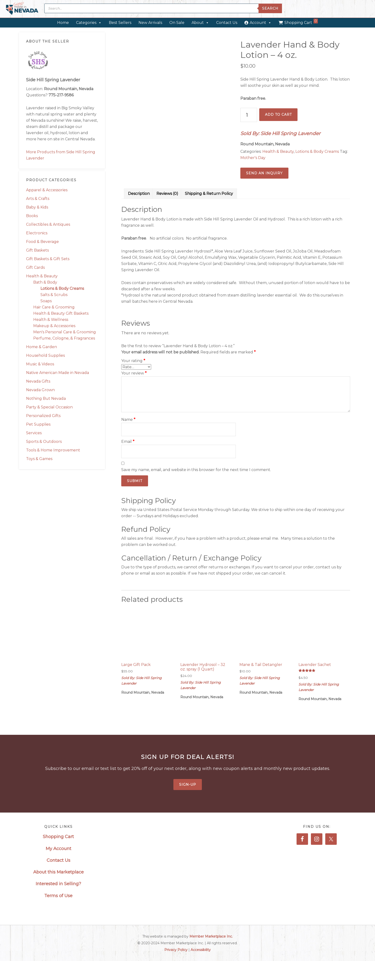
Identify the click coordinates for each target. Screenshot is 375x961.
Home (63, 22)
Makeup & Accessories (54, 326)
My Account (58, 848)
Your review (134, 373)
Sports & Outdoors (44, 441)
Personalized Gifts (43, 415)
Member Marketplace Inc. (211, 936)
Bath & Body (45, 282)
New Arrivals (150, 22)
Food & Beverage (42, 241)
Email (127, 441)
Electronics (36, 233)
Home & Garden (41, 347)
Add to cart (278, 114)
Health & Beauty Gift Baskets (60, 313)
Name (128, 419)
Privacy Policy (176, 950)
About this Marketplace (58, 872)
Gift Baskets (37, 250)
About (200, 22)
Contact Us (226, 22)
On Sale (176, 22)
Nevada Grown (40, 390)
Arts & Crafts (37, 198)
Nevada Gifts (38, 381)
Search (270, 8)
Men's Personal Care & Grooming (64, 332)
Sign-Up (187, 784)
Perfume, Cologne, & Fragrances (64, 338)
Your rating (133, 360)
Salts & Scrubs (53, 294)
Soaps (46, 301)
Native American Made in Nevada (57, 372)
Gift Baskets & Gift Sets (47, 259)
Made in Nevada (22, 9)
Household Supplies (45, 355)
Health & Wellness (50, 319)
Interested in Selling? (58, 883)
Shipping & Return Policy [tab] (209, 193)
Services (34, 433)
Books (32, 216)
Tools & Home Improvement (53, 450)
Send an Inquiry (264, 173)
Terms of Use (58, 895)
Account (260, 22)
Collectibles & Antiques (48, 224)
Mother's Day (252, 157)
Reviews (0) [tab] (167, 193)
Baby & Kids (37, 207)
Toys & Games (39, 458)
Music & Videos (40, 364)
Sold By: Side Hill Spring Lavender (280, 133)
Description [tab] (139, 193)
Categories (89, 22)
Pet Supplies (38, 424)
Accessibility (201, 950)
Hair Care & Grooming (54, 307)
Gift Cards (35, 267)
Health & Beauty (42, 276)
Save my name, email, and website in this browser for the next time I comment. (196, 469)
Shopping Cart (301, 22)
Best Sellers (120, 22)
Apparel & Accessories (46, 190)
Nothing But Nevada (46, 398)
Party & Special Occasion (49, 407)
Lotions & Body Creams (62, 288)
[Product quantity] (248, 115)
